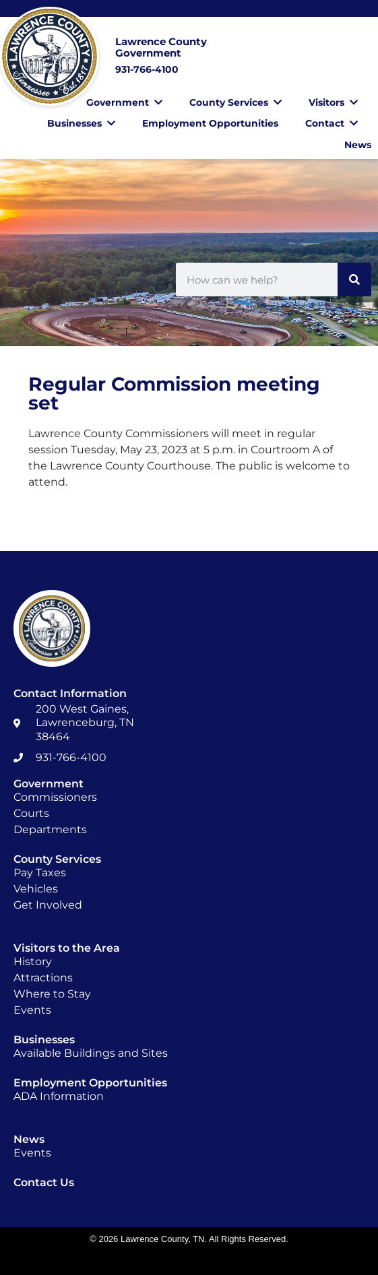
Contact (331, 123)
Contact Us (43, 1182)
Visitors (333, 102)
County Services (235, 102)
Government (124, 102)
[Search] (354, 279)
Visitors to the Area (66, 948)
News (357, 145)
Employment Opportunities (210, 123)
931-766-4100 (147, 69)
